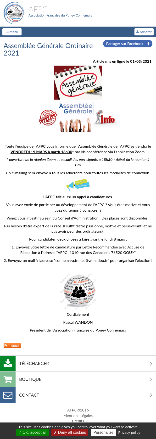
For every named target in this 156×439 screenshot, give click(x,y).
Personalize (103, 432)
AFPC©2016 (78, 410)
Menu (12, 32)
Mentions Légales (78, 415)
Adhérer (144, 32)
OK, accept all (32, 432)
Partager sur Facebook (128, 43)
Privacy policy (129, 432)
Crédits (78, 420)
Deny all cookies (70, 432)
